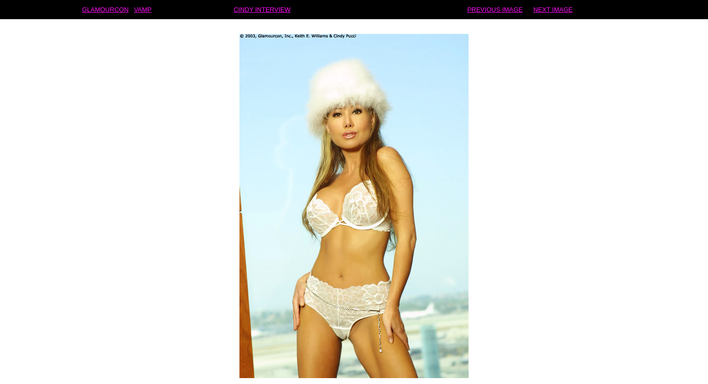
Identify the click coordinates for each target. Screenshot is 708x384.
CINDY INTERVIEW (262, 3)
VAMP (142, 3)
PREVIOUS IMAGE (495, 3)
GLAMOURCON (105, 3)
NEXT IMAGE (553, 3)
